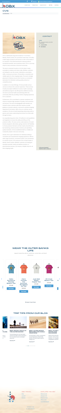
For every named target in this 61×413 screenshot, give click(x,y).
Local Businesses (45, 401)
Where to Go (44, 393)
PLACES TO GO (27, 5)
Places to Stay (44, 397)
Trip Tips (50, 5)
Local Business (6, 13)
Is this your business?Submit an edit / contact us (45, 148)
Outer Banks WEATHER (30, 380)
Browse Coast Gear (30, 302)
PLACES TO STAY (43, 5)
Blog (23, 393)
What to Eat (44, 399)
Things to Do (44, 395)
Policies (23, 397)
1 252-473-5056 (44, 44)
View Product (11, 288)
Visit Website (43, 46)
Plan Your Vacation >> (6, 1)
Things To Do (35, 5)
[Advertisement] (30, 23)
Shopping (56, 5)
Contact (23, 395)
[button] (59, 279)
